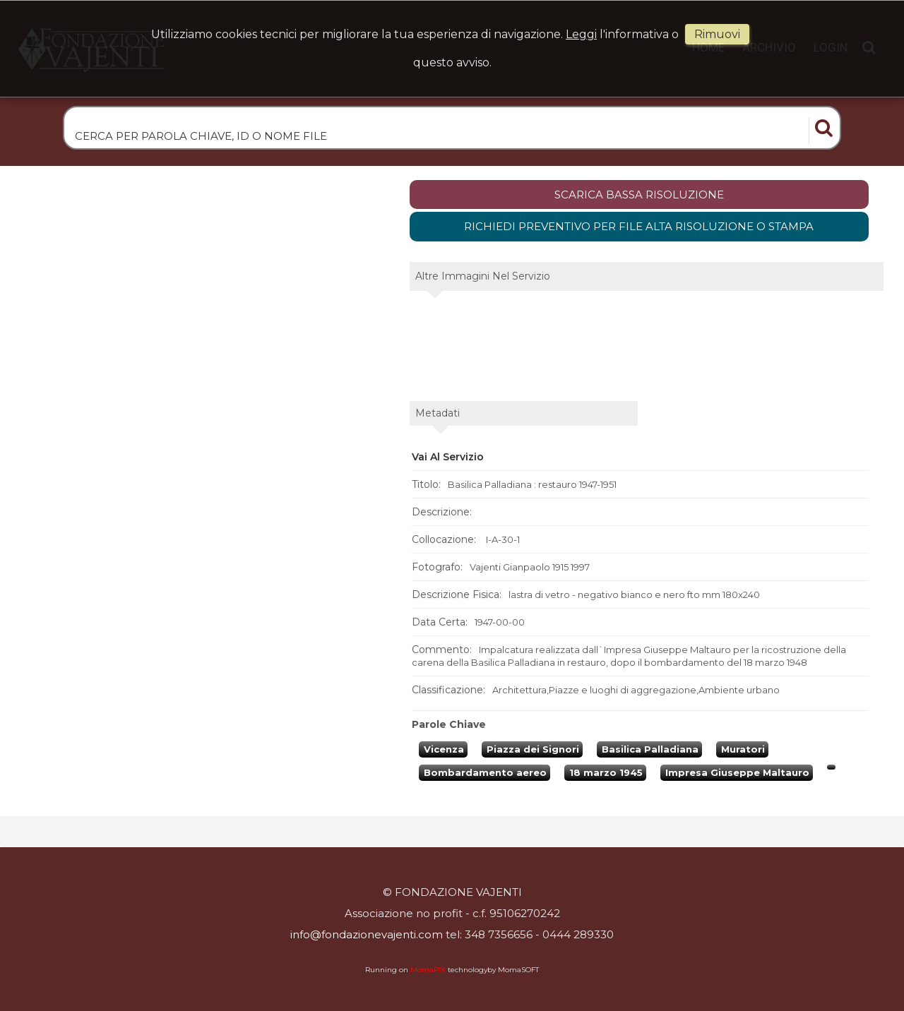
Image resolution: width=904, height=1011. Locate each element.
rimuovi (717, 34)
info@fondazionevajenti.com (366, 934)
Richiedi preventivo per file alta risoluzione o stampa (639, 228)
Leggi (581, 34)
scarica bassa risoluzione (639, 196)
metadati (437, 415)
